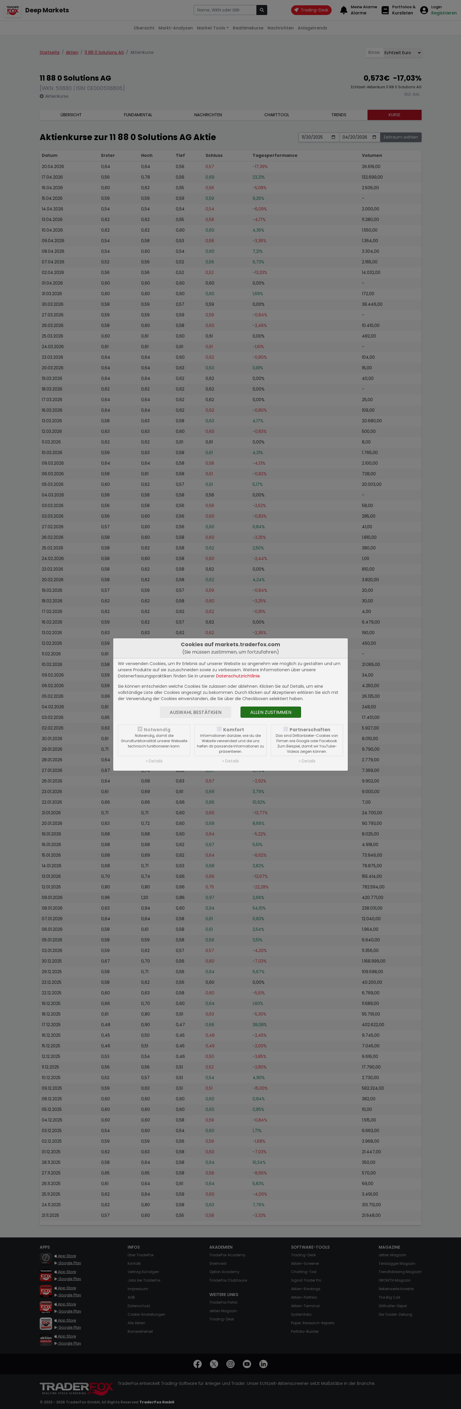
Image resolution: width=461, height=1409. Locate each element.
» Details (154, 761)
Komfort (233, 730)
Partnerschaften (310, 730)
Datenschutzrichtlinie (238, 676)
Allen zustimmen (270, 712)
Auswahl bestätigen (195, 712)
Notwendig (157, 730)
